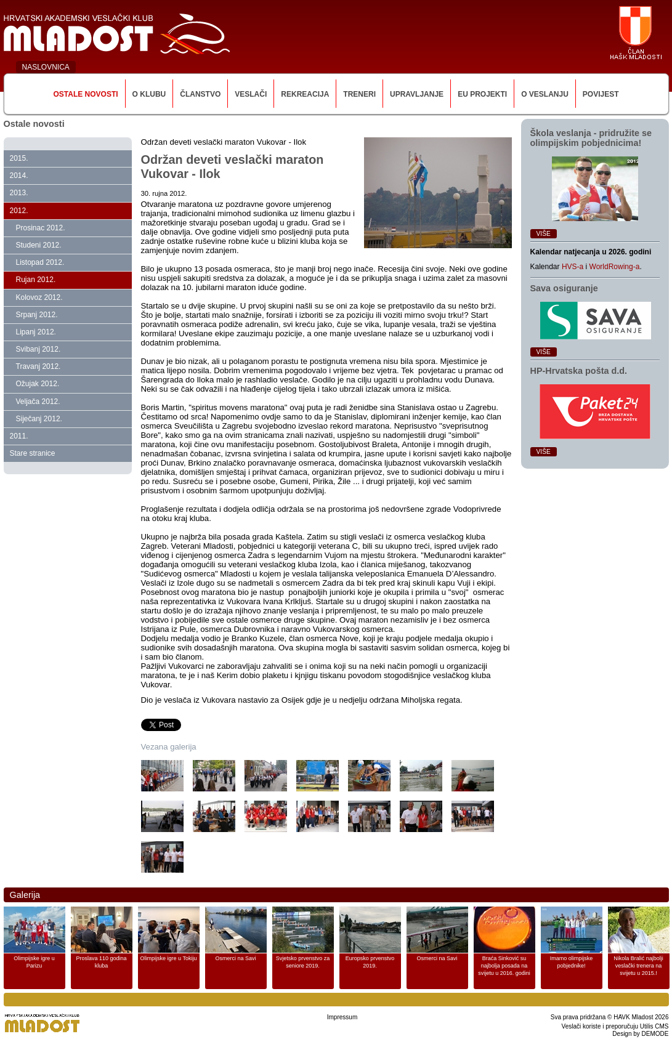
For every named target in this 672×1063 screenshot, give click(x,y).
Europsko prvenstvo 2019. (370, 962)
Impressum (342, 1017)
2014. (19, 175)
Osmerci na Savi (235, 958)
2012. (19, 210)
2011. (19, 436)
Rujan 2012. (36, 279)
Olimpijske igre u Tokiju (168, 958)
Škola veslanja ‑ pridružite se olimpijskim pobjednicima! (591, 138)
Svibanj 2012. (38, 349)
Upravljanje (416, 94)
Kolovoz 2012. (39, 297)
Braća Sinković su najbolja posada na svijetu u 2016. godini (504, 965)
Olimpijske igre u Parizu (34, 962)
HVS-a (572, 266)
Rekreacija (305, 94)
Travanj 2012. (38, 366)
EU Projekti (482, 94)
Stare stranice (32, 453)
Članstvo (200, 94)
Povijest (601, 94)
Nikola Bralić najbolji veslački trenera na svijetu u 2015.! (638, 965)
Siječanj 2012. (39, 418)
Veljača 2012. (38, 401)
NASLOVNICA (46, 67)
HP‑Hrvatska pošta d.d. (579, 371)
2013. (19, 192)
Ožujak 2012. (38, 383)
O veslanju (545, 94)
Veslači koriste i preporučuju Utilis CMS (615, 1026)
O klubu (149, 94)
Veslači (251, 94)
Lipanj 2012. (36, 332)
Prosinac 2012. (40, 228)
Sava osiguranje (564, 288)
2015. (19, 158)
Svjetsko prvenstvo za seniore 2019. (303, 962)
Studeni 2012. (39, 245)
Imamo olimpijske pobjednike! (571, 962)
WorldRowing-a (614, 266)
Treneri (359, 94)
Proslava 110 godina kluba (101, 962)
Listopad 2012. (40, 262)
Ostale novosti (85, 94)
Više (543, 233)
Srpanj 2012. (37, 314)
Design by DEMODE (640, 1033)
